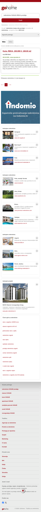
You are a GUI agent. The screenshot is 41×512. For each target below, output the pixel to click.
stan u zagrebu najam (9, 370)
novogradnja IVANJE (8, 413)
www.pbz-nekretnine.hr (9, 311)
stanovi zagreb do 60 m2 (10, 326)
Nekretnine (5, 25)
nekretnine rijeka (7, 361)
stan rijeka (5, 339)
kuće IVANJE (6, 397)
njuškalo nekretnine (8, 344)
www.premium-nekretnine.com (23, 210)
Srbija (4, 476)
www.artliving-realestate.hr (21, 268)
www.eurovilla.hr (19, 242)
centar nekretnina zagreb (10, 353)
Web (3, 42)
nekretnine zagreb (8, 335)
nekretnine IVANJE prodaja (10, 389)
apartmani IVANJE (7, 401)
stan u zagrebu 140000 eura (11, 322)
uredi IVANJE (6, 409)
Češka (4, 468)
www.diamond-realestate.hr (22, 162)
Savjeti (4, 435)
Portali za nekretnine (8, 427)
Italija (3, 464)
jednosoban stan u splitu (9, 331)
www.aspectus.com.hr (20, 223)
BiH (3, 460)
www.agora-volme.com (20, 255)
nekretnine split (7, 357)
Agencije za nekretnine (9, 423)
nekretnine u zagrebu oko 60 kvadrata (13, 375)
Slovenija (5, 456)
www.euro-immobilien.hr (21, 151)
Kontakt (4, 447)
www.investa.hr (18, 183)
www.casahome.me (20, 196)
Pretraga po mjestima (8, 431)
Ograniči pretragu (7, 34)
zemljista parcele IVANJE (9, 405)
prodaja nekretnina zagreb (10, 348)
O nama (4, 443)
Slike (10, 42)
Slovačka (5, 472)
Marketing (5, 439)
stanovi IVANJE (6, 393)
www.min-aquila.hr (19, 138)
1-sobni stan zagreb (8, 366)
